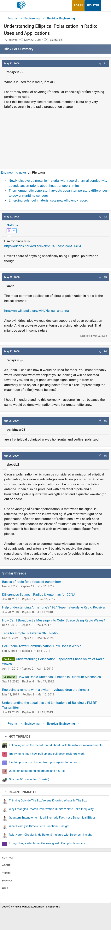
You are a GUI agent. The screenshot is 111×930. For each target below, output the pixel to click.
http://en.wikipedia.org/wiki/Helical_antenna (36, 311)
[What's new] (104, 5)
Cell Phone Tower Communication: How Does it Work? (41, 646)
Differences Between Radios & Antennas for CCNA (38, 594)
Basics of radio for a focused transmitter (31, 582)
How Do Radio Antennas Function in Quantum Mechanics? (59, 677)
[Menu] (7, 5)
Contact (8, 857)
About (6, 865)
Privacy (7, 880)
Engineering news (14, 172)
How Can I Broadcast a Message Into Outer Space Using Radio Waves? (53, 620)
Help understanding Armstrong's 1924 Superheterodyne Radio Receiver (53, 607)
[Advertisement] (55, 137)
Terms (6, 873)
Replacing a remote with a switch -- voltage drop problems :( (45, 690)
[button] (99, 63)
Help (5, 888)
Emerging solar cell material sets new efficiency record (48, 200)
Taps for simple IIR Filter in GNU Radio (30, 633)
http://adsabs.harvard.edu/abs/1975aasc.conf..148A (42, 246)
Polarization (55, 39)
